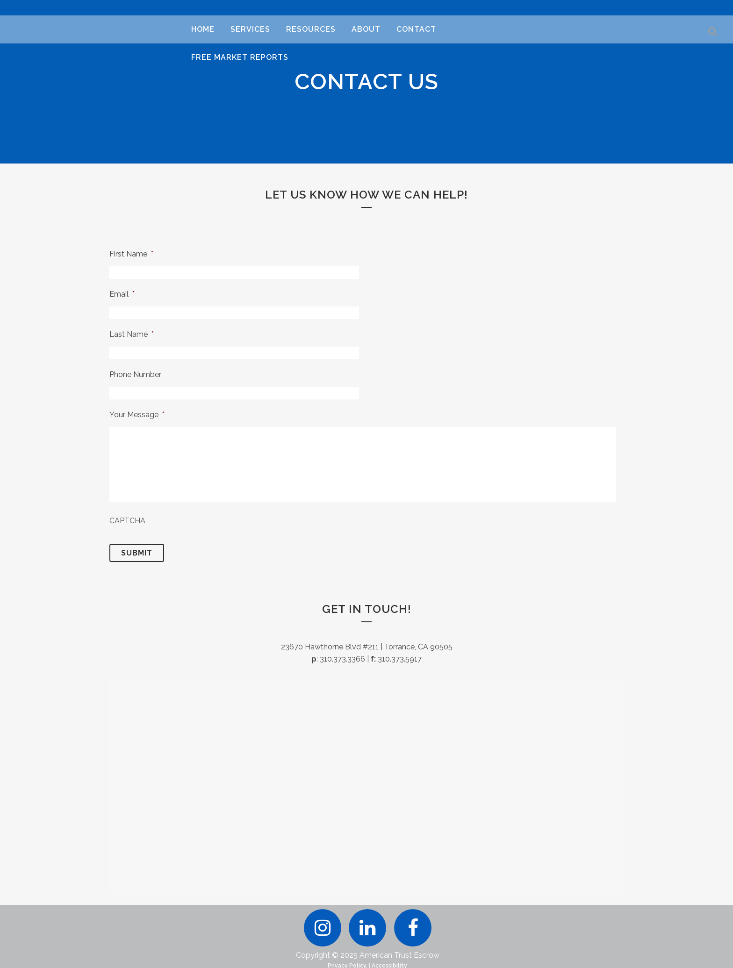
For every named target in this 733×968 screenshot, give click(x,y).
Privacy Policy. (347, 963)
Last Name (131, 334)
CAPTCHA (127, 520)
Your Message (137, 414)
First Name (131, 253)
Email (122, 294)
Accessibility (389, 963)
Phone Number (135, 374)
